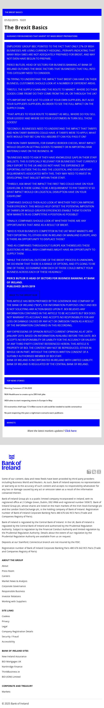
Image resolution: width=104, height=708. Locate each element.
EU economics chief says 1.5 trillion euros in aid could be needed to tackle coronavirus (43, 406)
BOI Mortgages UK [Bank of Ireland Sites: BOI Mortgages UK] (11, 661)
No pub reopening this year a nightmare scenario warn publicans (33, 412)
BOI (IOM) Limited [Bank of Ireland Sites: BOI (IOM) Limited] (11, 676)
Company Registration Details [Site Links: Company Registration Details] (17, 631)
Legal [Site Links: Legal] (4, 626)
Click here (71, 431)
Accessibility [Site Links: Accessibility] (8, 641)
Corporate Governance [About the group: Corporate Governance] (14, 586)
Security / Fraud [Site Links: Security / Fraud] (10, 636)
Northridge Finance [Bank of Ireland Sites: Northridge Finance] (12, 666)
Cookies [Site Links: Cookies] (6, 616)
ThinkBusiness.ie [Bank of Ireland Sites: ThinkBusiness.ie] (11, 671)
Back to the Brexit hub (23, 295)
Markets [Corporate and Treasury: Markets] (6, 691)
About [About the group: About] (5, 565)
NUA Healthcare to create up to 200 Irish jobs (24, 394)
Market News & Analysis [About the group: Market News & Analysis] (14, 581)
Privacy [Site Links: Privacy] (5, 621)
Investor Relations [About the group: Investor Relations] (11, 596)
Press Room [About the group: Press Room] (8, 570)
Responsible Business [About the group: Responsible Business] (13, 591)
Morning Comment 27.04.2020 (18, 388)
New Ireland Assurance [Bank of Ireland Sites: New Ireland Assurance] (14, 656)
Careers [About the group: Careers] (6, 575)
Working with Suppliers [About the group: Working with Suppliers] (14, 601)
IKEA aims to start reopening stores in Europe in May (28, 400)
